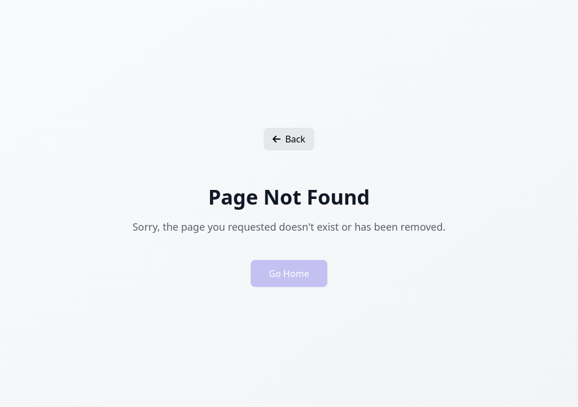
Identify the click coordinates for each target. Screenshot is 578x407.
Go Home (289, 275)
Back (289, 139)
